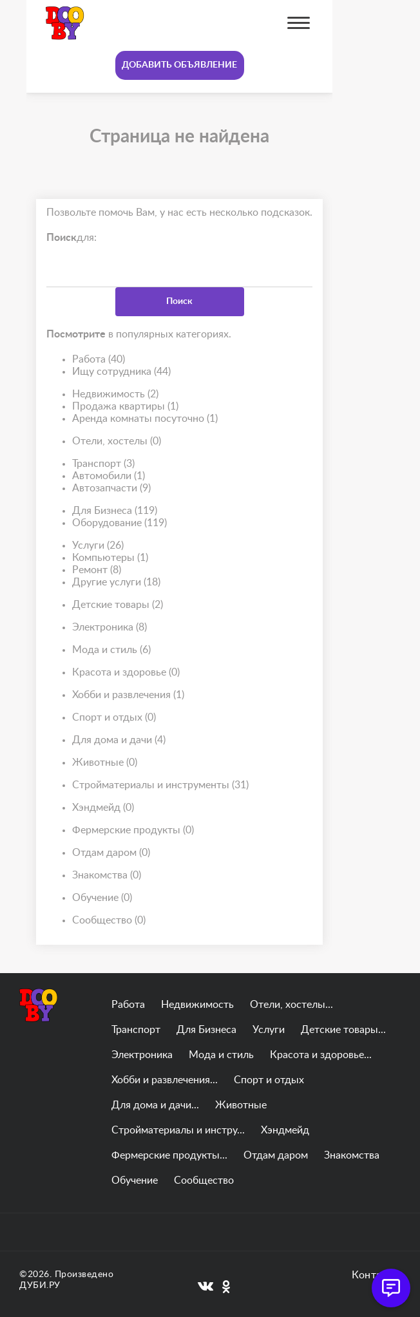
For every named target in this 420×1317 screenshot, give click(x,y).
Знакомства (106, 875)
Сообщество (109, 920)
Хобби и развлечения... (164, 1080)
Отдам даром (111, 853)
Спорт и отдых (114, 718)
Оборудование (119, 523)
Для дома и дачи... (155, 1105)
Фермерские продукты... (169, 1155)
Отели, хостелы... (291, 1005)
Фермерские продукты (133, 830)
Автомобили (108, 476)
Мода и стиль (111, 650)
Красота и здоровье (126, 673)
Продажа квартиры (125, 407)
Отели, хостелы (116, 441)
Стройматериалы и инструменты (160, 785)
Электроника (109, 627)
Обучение (102, 898)
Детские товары (117, 605)
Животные (104, 763)
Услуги (98, 546)
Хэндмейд (103, 808)
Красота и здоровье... (321, 1055)
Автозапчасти (111, 488)
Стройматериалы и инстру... (178, 1130)
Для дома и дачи (119, 740)
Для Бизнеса (114, 511)
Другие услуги (116, 582)
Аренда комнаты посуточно (145, 419)
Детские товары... (343, 1030)
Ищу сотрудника (121, 372)
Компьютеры (110, 558)
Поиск (179, 301)
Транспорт (103, 464)
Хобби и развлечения (128, 695)
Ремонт (96, 570)
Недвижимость (115, 394)
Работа (98, 360)
